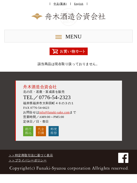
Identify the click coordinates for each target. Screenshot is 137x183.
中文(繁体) (60, 3)
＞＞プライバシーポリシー (28, 160)
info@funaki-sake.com (54, 112)
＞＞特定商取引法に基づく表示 (31, 155)
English (78, 3)
